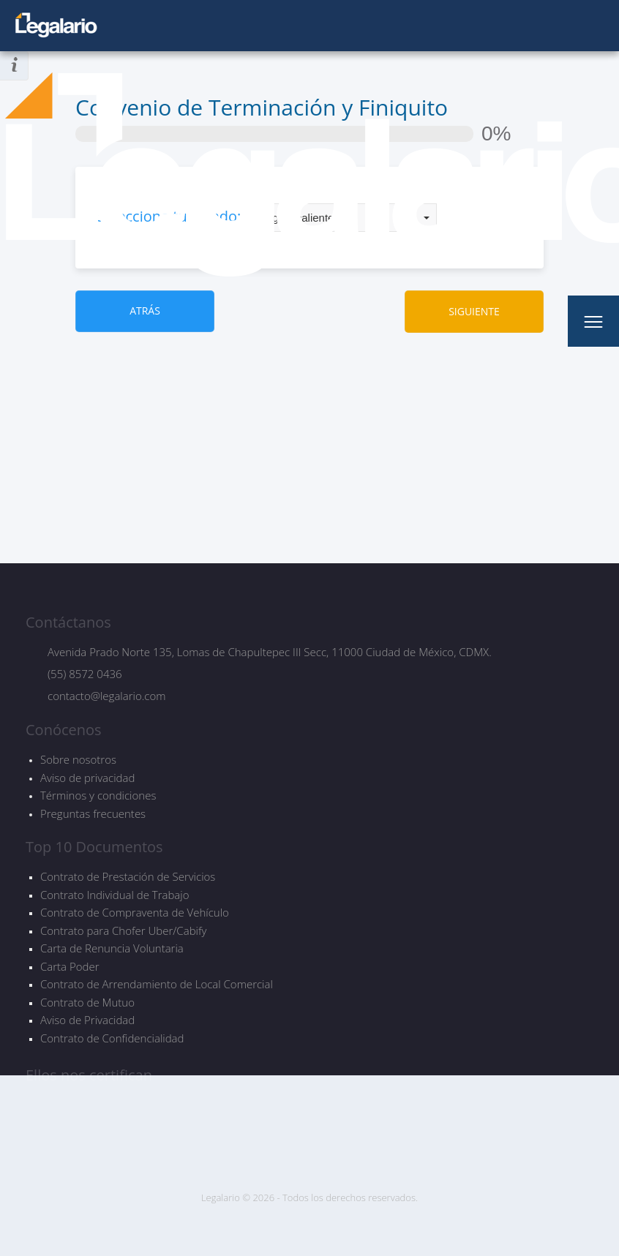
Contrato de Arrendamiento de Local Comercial (156, 984)
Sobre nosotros (78, 759)
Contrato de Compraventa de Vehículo (134, 913)
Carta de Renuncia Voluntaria (112, 948)
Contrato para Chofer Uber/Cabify (123, 931)
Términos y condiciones (98, 795)
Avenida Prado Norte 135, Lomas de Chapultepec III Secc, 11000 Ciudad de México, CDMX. (270, 651)
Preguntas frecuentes (93, 813)
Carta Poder (70, 967)
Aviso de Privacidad (87, 1020)
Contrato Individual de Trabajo (115, 895)
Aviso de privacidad (87, 777)
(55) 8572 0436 (85, 673)
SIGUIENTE (474, 311)
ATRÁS (145, 310)
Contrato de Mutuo (87, 1002)
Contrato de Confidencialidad (112, 1038)
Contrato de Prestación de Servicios (127, 877)
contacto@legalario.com (106, 695)
